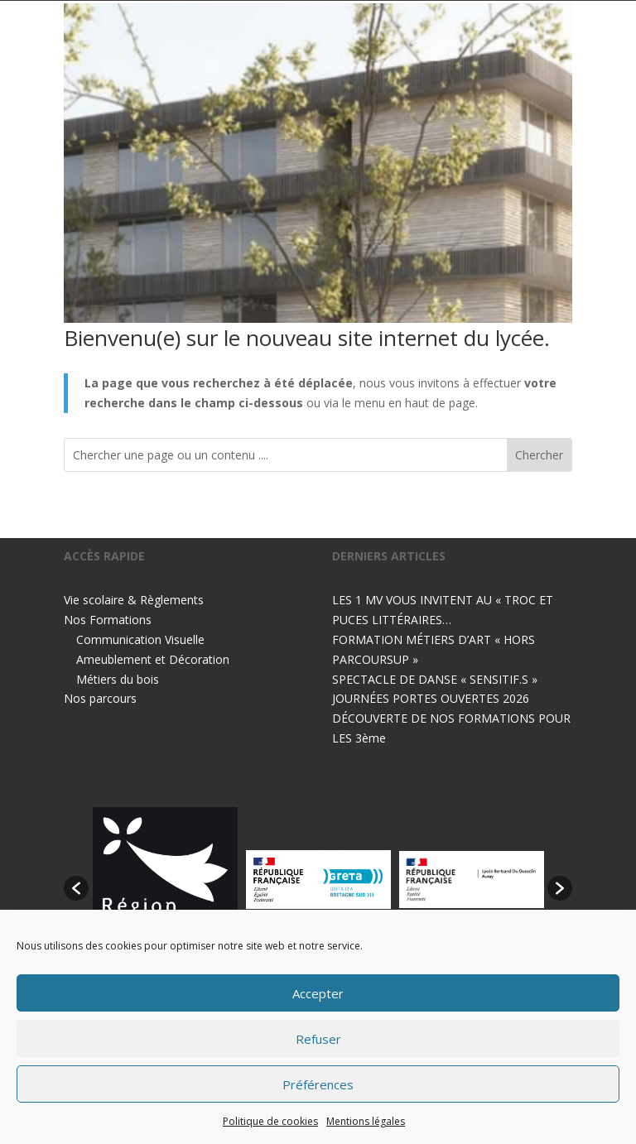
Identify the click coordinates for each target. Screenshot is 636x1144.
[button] (76, 888)
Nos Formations (108, 619)
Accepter (318, 993)
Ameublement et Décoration (152, 659)
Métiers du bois (117, 679)
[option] (165, 879)
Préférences (318, 1084)
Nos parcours (100, 698)
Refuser (318, 1039)
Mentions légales (365, 1121)
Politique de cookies (270, 1121)
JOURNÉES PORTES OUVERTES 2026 (430, 698)
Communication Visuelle (140, 639)
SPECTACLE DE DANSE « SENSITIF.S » (434, 679)
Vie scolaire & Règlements (134, 600)
